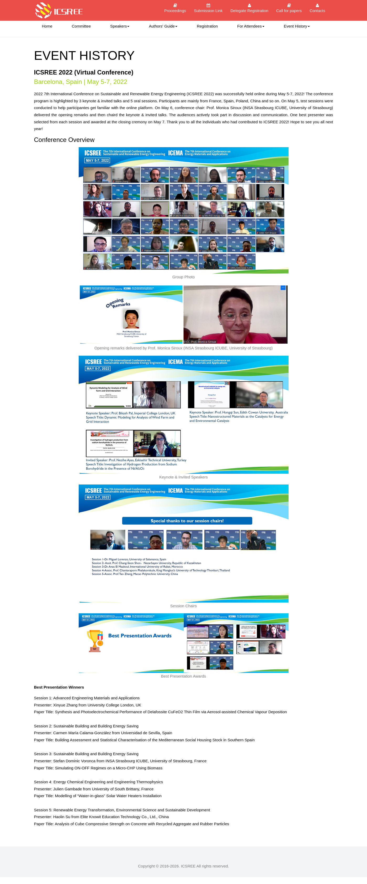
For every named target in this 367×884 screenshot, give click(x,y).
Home (47, 26)
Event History (297, 26)
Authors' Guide (163, 26)
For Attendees (250, 26)
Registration (207, 26)
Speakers (119, 26)
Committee (81, 26)
